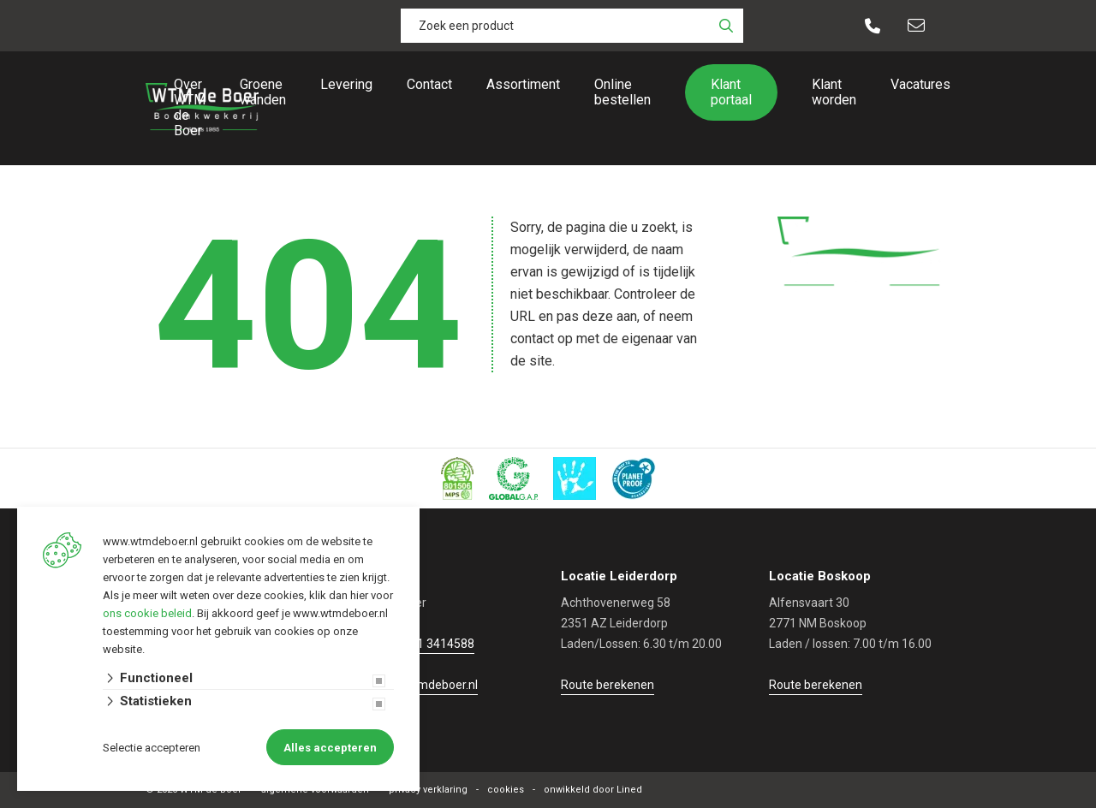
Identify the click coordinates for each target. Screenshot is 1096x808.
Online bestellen (622, 92)
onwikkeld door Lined (593, 789)
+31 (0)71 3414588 (423, 644)
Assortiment (523, 84)
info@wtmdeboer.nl (424, 685)
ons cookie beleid (147, 613)
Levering (346, 84)
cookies (505, 789)
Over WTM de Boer (190, 107)
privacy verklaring (428, 789)
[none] (726, 26)
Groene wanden (263, 92)
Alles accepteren (330, 747)
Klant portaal (731, 92)
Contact (429, 84)
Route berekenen (607, 685)
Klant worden (834, 92)
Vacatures (920, 84)
